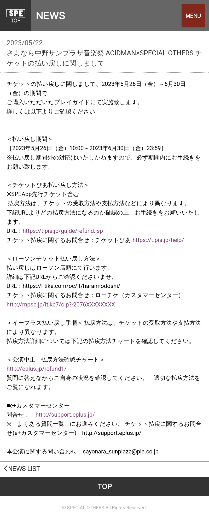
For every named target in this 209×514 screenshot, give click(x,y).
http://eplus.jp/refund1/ (37, 368)
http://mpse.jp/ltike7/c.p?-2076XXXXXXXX (61, 304)
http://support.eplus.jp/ (65, 414)
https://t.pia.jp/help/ (158, 240)
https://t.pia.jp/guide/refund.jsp (63, 231)
